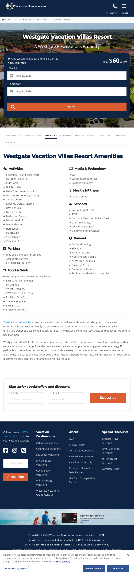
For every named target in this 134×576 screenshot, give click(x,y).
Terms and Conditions (82, 450)
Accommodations (30, 135)
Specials (10, 142)
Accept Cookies (94, 568)
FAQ (71, 438)
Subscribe (108, 398)
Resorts (17, 19)
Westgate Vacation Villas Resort (43, 19)
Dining (91, 135)
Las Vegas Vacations (47, 454)
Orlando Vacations (47, 443)
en (125, 12)
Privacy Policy (77, 444)
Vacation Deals (110, 468)
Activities (65, 135)
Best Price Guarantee (81, 456)
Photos (79, 135)
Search (43, 106)
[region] (67, 563)
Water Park (120, 135)
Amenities (51, 135)
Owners (112, 12)
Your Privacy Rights (16, 568)
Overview (10, 135)
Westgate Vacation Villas (17, 322)
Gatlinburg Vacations (48, 448)
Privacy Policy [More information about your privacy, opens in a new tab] (62, 561)
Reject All (118, 568)
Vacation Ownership (81, 462)
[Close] (128, 555)
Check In (13, 68)
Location (104, 135)
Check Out (15, 84)
